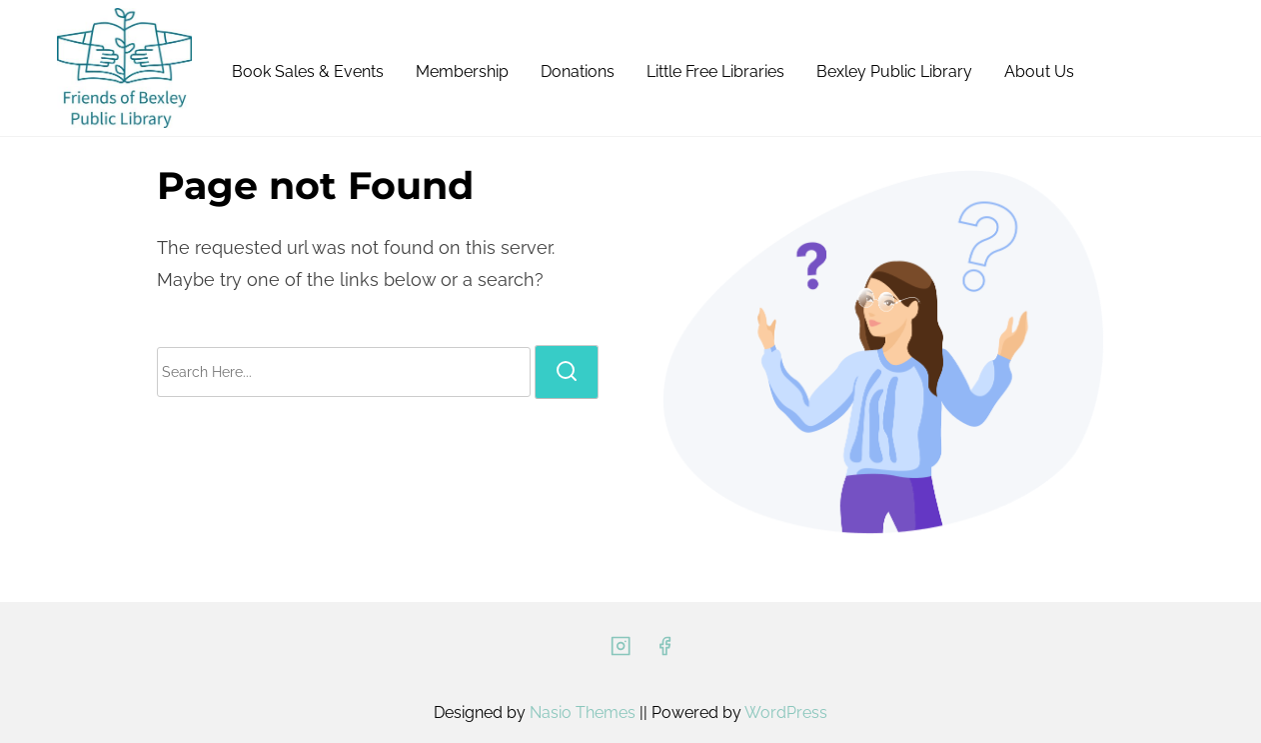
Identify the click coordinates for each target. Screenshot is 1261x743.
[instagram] (620, 652)
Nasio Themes (584, 712)
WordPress (785, 712)
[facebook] (664, 652)
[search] (567, 372)
